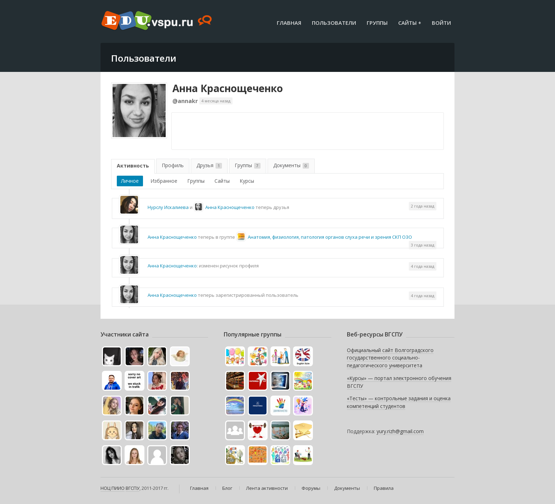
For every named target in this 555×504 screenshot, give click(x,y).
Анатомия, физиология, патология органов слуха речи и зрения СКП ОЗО (330, 237)
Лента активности (267, 488)
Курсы (247, 180)
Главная (289, 22)
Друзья (209, 165)
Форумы (311, 488)
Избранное (163, 180)
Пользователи (334, 22)
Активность (133, 165)
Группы (377, 22)
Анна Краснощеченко (227, 88)
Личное (130, 180)
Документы (291, 165)
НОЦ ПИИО (113, 488)
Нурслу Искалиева (168, 207)
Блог (227, 488)
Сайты (222, 180)
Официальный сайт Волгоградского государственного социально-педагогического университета (390, 358)
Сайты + (409, 22)
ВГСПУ (132, 488)
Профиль (173, 165)
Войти (441, 22)
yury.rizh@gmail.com (400, 431)
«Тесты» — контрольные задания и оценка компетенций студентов (399, 402)
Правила (384, 488)
